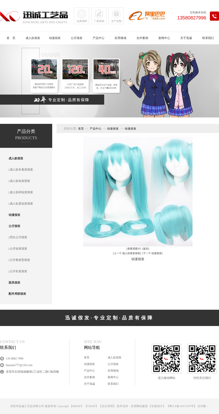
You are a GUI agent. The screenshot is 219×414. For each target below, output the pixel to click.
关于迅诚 (186, 38)
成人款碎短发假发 (21, 192)
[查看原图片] (133, 248)
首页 (81, 128)
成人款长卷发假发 (21, 169)
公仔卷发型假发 (20, 259)
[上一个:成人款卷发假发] (127, 253)
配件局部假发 (17, 293)
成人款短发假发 (20, 180)
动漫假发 (55, 38)
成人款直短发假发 (21, 203)
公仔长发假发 (18, 271)
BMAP (76, 406)
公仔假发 (76, 38)
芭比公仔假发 (18, 237)
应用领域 (120, 38)
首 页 (11, 38)
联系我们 (208, 38)
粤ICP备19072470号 (181, 406)
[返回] (145, 248)
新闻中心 (164, 38)
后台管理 (107, 406)
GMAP (91, 406)
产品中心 (98, 38)
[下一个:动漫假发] (152, 253)
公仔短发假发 (18, 248)
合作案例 (142, 38)
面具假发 (14, 282)
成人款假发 (33, 38)
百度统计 (157, 406)
